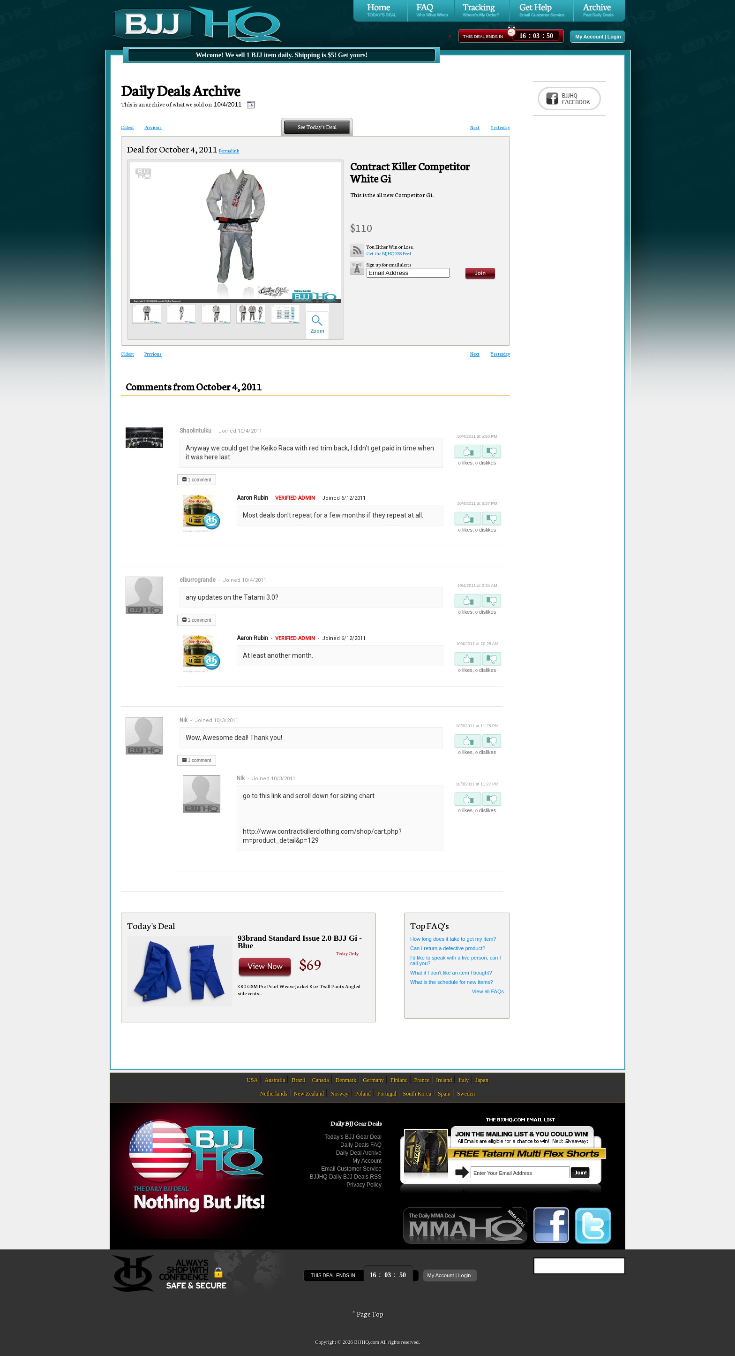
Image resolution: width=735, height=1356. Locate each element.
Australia (274, 1080)
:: (536, 34)
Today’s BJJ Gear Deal (353, 1137)
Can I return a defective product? (447, 948)
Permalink (229, 150)
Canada (320, 1080)
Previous (153, 127)
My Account (589, 36)
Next (475, 127)
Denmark (346, 1080)
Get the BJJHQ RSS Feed (390, 250)
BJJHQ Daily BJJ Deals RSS (346, 1176)
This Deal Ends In (483, 36)
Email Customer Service (351, 1169)
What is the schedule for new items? (451, 982)
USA (252, 1080)
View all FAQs (488, 991)
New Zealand (309, 1093)
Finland (399, 1080)
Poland (363, 1093)
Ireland (444, 1080)
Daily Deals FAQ (361, 1145)
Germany (373, 1080)
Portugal (387, 1093)
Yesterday (500, 127)
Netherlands (273, 1093)
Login (614, 36)
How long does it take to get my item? (453, 939)
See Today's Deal (317, 126)
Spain (444, 1093)
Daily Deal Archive (359, 1153)
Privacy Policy (364, 1184)
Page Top (367, 1313)
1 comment (196, 479)
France (422, 1080)
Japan (481, 1080)
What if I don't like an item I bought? (451, 972)
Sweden (466, 1093)
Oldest (127, 127)
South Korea (417, 1093)
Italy (463, 1080)
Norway (339, 1093)
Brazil (298, 1080)
